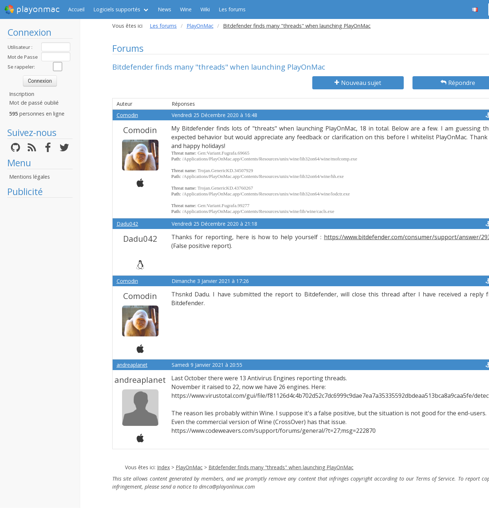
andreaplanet (132, 364)
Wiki (205, 9)
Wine (186, 9)
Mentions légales (29, 176)
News (164, 9)
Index (163, 467)
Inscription (21, 93)
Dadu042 (127, 223)
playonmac (31, 9)
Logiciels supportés (116, 9)
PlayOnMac (200, 25)
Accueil (76, 9)
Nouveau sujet (358, 83)
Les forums (232, 9)
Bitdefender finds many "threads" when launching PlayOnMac (280, 467)
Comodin (127, 115)
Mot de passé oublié (34, 102)
